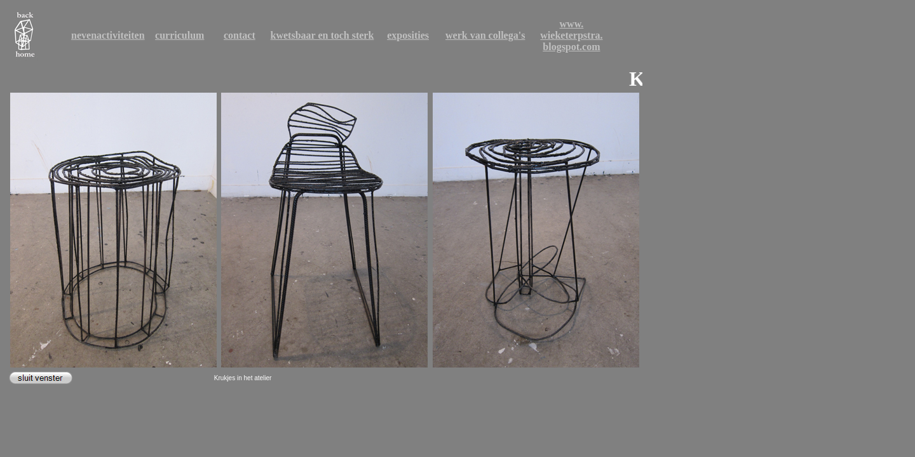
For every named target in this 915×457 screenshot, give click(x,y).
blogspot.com (571, 46)
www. (572, 23)
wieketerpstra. (571, 35)
